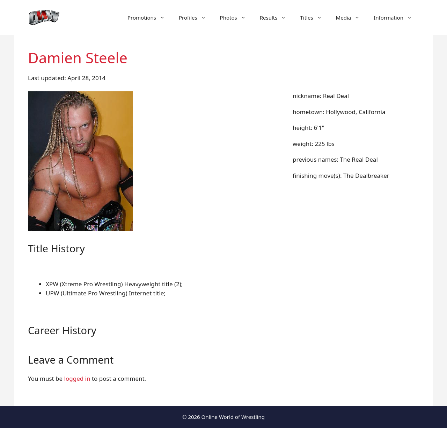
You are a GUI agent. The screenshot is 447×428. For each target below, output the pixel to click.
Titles (314, 17)
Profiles (196, 17)
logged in (77, 378)
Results (276, 17)
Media (351, 17)
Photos (236, 17)
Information (396, 17)
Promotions (149, 17)
